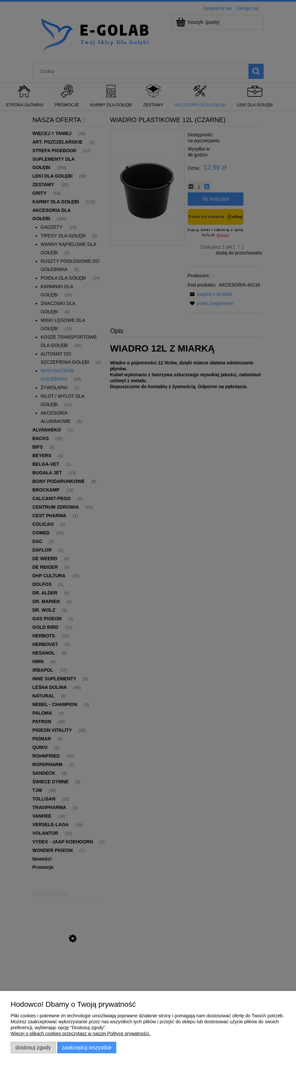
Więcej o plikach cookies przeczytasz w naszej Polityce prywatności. (80, 1033)
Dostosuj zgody (33, 1047)
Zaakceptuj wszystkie (86, 1047)
